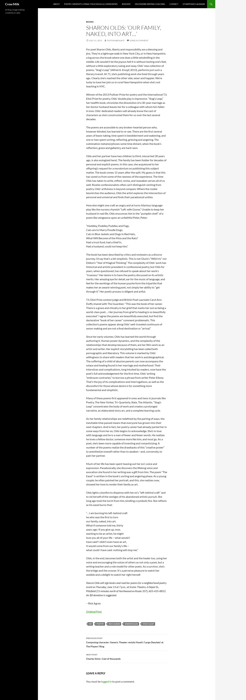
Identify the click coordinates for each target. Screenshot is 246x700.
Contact (173, 4)
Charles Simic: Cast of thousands (126, 656)
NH (90, 624)
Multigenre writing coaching (150, 4)
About (56, 4)
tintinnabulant (116, 40)
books (90, 22)
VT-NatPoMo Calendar (194, 4)
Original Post (94, 611)
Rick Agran (114, 624)
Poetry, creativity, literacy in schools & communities (91, 4)
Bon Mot (126, 4)
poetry (100, 624)
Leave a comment (139, 40)
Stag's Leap (148, 624)
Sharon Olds (131, 624)
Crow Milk (12, 4)
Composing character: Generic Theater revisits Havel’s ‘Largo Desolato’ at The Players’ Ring (126, 642)
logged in (106, 681)
